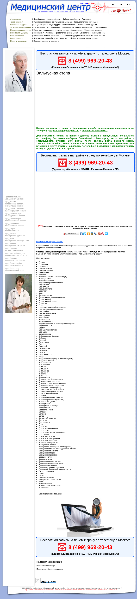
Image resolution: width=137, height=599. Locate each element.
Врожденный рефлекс (48, 455)
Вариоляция (44, 287)
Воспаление (44, 430)
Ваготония (43, 266)
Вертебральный (45, 326)
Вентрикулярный (46, 322)
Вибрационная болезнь (49, 336)
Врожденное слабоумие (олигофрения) (55, 447)
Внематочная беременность (51, 379)
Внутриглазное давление (49, 381)
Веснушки (43, 332)
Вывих (41, 473)
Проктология (60, 33)
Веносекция (44, 317)
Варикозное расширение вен (51, 283)
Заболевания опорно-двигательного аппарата (53, 22)
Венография (44, 311)
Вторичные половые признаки (51, 467)
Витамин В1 (44, 371)
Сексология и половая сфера (92, 33)
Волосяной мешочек (47, 418)
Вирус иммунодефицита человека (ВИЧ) (56, 358)
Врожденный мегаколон (49, 451)
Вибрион (42, 338)
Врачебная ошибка (47, 436)
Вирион (42, 352)
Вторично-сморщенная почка (51, 463)
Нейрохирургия (69, 25)
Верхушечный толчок (48, 330)
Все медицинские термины (50, 494)
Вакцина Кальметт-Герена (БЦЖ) (53, 277)
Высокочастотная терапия (50, 486)
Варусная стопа (45, 289)
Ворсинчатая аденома (48, 428)
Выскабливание (45, 484)
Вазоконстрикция (46, 270)
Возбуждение (44, 408)
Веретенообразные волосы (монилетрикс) (56, 324)
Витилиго (43, 375)
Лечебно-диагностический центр (47, 19)
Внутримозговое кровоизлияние (52, 383)
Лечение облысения (70, 27)
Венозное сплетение (47, 313)
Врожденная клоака (47, 445)
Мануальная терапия (93, 30)
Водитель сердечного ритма (51, 391)
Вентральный (44, 320)
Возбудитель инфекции (49, 406)
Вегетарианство (45, 295)
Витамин (42, 367)
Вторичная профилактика (49, 461)
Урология (49, 33)
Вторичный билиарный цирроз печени (55, 469)
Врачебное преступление (49, 438)
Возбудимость (45, 404)
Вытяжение (43, 488)
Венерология (72, 33)
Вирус (41, 356)
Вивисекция (44, 342)
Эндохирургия (55, 25)
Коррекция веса (53, 27)
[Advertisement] (18, 143)
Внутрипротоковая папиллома (51, 385)
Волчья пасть (44, 422)
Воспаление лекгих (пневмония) (52, 432)
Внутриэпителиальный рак (50, 387)
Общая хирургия (41, 25)
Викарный (43, 346)
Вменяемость (44, 377)
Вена (41, 305)
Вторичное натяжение (48, 465)
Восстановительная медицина (46, 36)
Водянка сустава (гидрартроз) (51, 399)
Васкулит (43, 291)
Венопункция (44, 315)
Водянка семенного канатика (51, 397)
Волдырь (42, 412)
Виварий (42, 340)
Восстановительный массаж (93, 36)
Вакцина (42, 274)
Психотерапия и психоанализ (85, 38)
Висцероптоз (44, 365)
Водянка (42, 395)
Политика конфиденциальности (49, 569)
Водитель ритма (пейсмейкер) (51, 389)
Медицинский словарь (45, 565)
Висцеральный (45, 363)
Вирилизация (44, 348)
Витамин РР (44, 373)
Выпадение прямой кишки (50, 479)
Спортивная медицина (70, 36)
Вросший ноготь (45, 457)
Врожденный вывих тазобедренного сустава (57, 449)
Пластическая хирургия (87, 25)
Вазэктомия (44, 272)
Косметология (39, 27)
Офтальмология (100, 27)
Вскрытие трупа (45, 459)
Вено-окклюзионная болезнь (51, 309)
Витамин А (43, 369)
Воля (41, 424)
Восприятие (44, 434)
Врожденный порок (47, 453)
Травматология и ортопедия (85, 22)
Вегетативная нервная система (52, 297)
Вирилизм (43, 350)
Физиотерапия (76, 30)
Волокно (42, 414)
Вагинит (42, 262)
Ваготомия (43, 264)
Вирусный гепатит (46, 361)
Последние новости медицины (46, 41)
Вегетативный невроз (48, 301)
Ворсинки (43, 426)
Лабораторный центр (71, 19)
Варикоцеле (44, 285)
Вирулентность (45, 354)
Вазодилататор (45, 268)
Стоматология (86, 27)
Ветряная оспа (45, 334)
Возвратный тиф (46, 410)
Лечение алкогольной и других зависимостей (53, 38)
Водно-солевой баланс (48, 393)
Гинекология (39, 33)
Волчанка (43, 420)
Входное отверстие (47, 471)
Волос (41, 416)
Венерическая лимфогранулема (52, 307)
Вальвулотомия (45, 279)
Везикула (43, 303)
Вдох (41, 293)
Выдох (41, 475)
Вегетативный (45, 299)
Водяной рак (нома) (47, 402)
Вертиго (42, 328)
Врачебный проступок (48, 440)
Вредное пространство (48, 443)
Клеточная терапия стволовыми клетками (51, 30)
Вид (40, 344)
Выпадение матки (46, 477)
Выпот (41, 481)
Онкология (86, 19)
